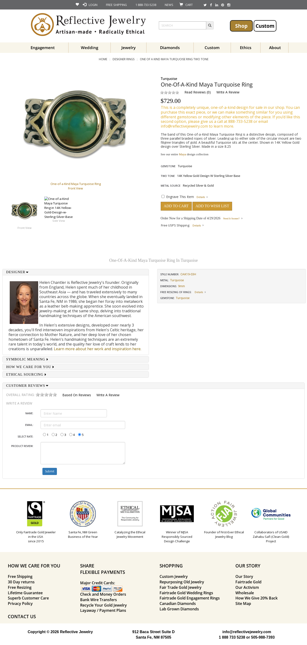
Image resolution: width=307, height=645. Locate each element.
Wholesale (244, 592)
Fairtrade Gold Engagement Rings (190, 598)
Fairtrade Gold (248, 582)
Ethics (245, 47)
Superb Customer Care (28, 598)
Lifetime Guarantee (25, 592)
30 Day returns (21, 582)
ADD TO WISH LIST (212, 206)
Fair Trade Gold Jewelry (181, 587)
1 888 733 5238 (232, 637)
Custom (265, 25)
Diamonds (170, 47)
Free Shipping (20, 576)
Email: (29, 425)
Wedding (89, 47)
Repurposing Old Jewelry (182, 582)
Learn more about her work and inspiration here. (97, 348)
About (275, 47)
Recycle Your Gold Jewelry (103, 605)
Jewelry (128, 47)
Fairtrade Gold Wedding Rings (186, 592)
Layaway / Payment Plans (103, 610)
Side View (58, 220)
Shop (241, 25)
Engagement (43, 47)
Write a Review (227, 92)
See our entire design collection (185, 154)
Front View (25, 228)
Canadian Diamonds (178, 603)
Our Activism (247, 587)
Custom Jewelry (174, 576)
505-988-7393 (263, 637)
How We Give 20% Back (256, 598)
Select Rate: (25, 436)
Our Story (244, 576)
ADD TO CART (176, 206)
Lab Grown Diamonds (179, 609)
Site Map (243, 603)
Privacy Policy (20, 603)
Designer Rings (123, 59)
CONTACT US (22, 616)
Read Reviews (195, 92)
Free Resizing (20, 587)
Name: (29, 413)
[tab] (76, 272)
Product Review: (22, 446)
